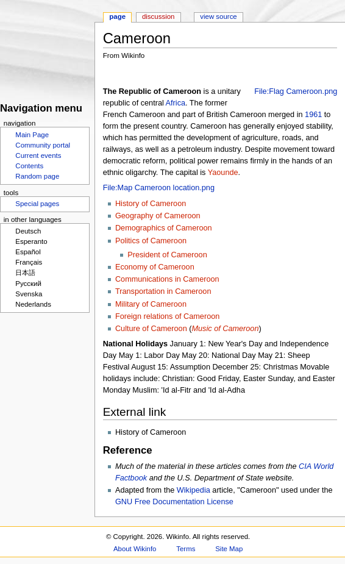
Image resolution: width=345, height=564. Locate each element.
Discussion (158, 16)
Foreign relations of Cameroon (167, 316)
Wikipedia (193, 490)
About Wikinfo (134, 548)
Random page (37, 176)
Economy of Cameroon (154, 267)
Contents (29, 166)
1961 (313, 114)
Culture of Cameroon (151, 328)
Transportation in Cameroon (163, 291)
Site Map (229, 548)
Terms (185, 548)
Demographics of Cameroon (163, 228)
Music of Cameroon (224, 328)
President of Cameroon (167, 255)
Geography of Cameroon (158, 216)
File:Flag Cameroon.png (295, 91)
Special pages (37, 203)
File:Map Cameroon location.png (159, 188)
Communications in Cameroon (167, 279)
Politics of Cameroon (151, 241)
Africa (175, 103)
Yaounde (223, 172)
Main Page (32, 134)
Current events (38, 155)
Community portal (42, 145)
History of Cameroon (150, 203)
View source (218, 16)
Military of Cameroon (151, 304)
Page (117, 16)
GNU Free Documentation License (174, 502)
